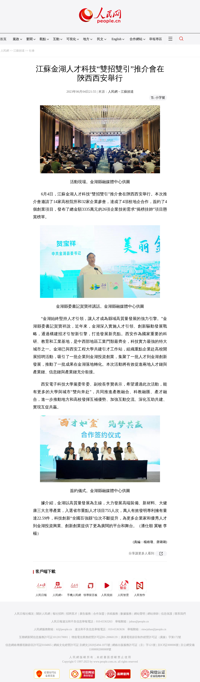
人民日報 (41, 587)
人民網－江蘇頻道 (121, 91)
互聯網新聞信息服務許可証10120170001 (43, 637)
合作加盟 (98, 613)
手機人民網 (74, 587)
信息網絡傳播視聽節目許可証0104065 (28, 644)
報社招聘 (58, 613)
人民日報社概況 (24, 613)
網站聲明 (139, 613)
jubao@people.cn (139, 621)
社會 (32, 50)
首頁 (3, 39)
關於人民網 (43, 613)
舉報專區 (155, 39)
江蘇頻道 (19, 50)
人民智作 (140, 587)
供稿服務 (112, 613)
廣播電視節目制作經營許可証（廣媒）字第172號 (151, 637)
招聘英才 (71, 613)
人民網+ (58, 587)
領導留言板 (90, 587)
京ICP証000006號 (168, 644)
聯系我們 (180, 613)
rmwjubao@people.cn (153, 629)
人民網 (5, 50)
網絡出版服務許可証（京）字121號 (134, 644)
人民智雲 (123, 587)
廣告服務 (85, 613)
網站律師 (153, 613)
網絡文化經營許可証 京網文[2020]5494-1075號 (82, 644)
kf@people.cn (64, 629)
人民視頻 (107, 587)
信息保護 (166, 613)
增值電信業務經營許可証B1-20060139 (94, 637)
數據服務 (126, 613)
